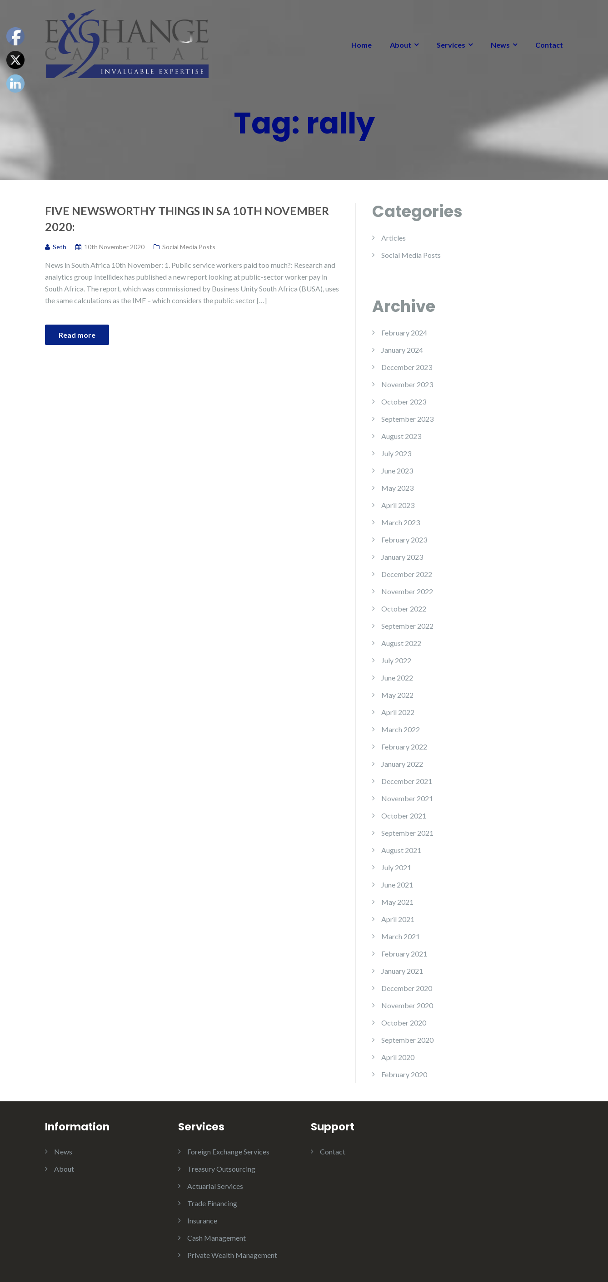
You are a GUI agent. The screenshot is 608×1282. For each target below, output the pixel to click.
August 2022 (401, 643)
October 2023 (403, 401)
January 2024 (402, 349)
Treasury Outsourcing (221, 1168)
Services (451, 44)
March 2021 (400, 936)
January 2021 (402, 970)
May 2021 (397, 901)
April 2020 (397, 1057)
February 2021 (404, 953)
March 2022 (400, 729)
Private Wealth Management (232, 1255)
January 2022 (402, 763)
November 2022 (407, 591)
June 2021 (397, 884)
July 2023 (396, 453)
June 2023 (397, 470)
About (400, 44)
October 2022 (403, 608)
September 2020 (407, 1039)
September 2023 (407, 418)
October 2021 (403, 815)
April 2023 (397, 505)
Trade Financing (212, 1203)
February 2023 (404, 539)
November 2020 (407, 1005)
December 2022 (406, 574)
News (500, 44)
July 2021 (396, 867)
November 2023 (407, 384)
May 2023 (397, 487)
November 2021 (407, 798)
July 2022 (396, 660)
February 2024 (404, 332)
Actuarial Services (215, 1186)
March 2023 (400, 522)
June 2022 (397, 677)
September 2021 (407, 832)
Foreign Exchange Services (228, 1151)
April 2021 (397, 919)
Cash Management (216, 1237)
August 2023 (401, 436)
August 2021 (401, 850)
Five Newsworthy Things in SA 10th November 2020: (187, 218)
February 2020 (404, 1074)
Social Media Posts (188, 247)
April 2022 (397, 712)
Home (361, 44)
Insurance (202, 1220)
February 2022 (404, 746)
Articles (393, 237)
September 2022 (407, 625)
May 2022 (397, 694)
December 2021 (406, 781)
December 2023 (406, 367)
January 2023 (402, 556)
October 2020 (403, 1022)
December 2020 (406, 988)
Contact (549, 44)
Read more (77, 334)
